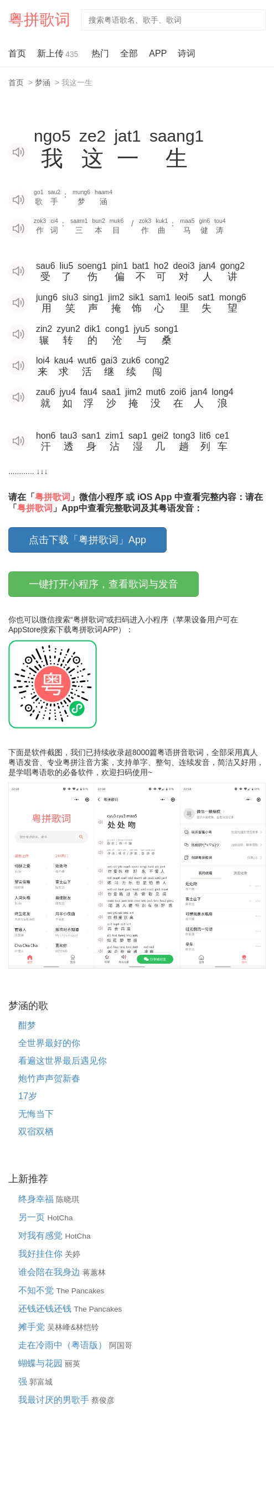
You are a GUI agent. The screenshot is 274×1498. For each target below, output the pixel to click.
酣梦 (27, 1025)
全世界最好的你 (49, 1043)
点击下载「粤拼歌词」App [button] (87, 539)
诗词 (186, 53)
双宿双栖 (36, 1131)
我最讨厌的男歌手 (54, 1400)
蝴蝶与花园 (41, 1363)
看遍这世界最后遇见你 (62, 1060)
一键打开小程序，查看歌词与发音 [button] (103, 584)
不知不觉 (37, 1290)
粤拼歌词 (39, 19)
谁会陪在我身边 (50, 1272)
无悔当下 (36, 1114)
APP (158, 53)
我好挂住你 (41, 1253)
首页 (17, 53)
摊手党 (32, 1326)
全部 (129, 53)
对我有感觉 (41, 1235)
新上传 (58, 54)
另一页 (32, 1217)
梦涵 (42, 82)
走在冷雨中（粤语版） (63, 1345)
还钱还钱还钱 (46, 1308)
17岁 (27, 1096)
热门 (100, 53)
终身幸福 (37, 1199)
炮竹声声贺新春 (49, 1078)
